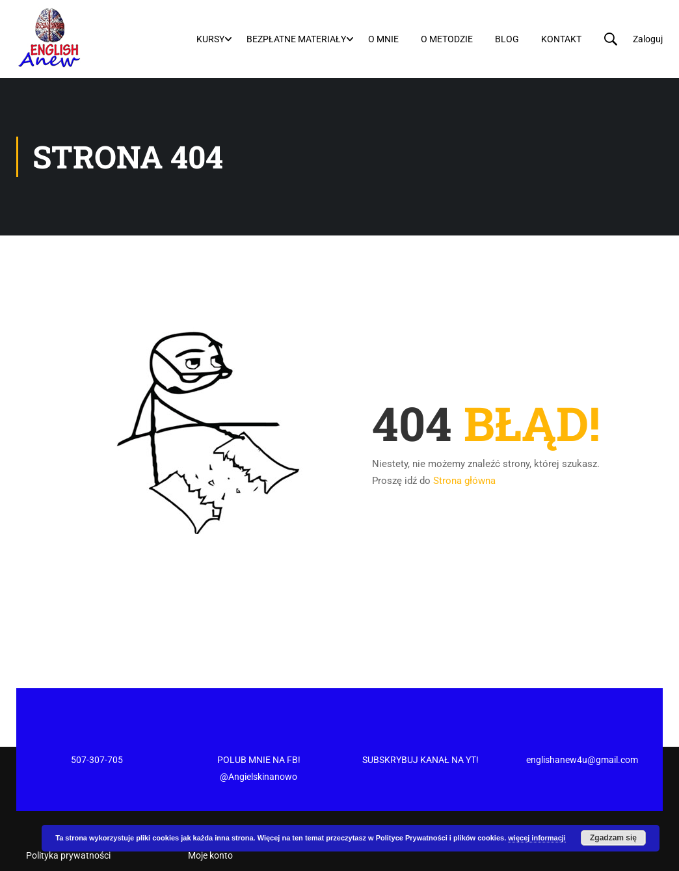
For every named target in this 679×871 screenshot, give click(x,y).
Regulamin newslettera (72, 822)
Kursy (212, 38)
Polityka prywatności (68, 799)
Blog (508, 38)
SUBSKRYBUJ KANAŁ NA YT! (420, 704)
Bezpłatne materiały (297, 38)
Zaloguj (649, 38)
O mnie (384, 38)
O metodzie (448, 38)
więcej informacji (537, 838)
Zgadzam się (613, 837)
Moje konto (210, 799)
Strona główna (464, 474)
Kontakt (562, 38)
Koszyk (202, 822)
